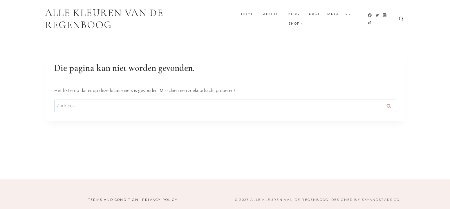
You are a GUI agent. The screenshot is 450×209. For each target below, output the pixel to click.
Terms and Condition (113, 200)
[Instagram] (384, 15)
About (270, 14)
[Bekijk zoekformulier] (401, 19)
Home (247, 14)
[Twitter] (377, 15)
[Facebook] (370, 15)
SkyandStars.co (381, 200)
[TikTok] (370, 22)
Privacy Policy (160, 200)
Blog (293, 14)
